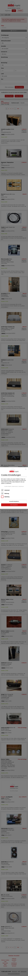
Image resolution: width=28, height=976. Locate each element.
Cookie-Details (7, 486)
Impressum (21, 486)
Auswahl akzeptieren (14, 501)
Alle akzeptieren (14, 504)
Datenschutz (15, 486)
